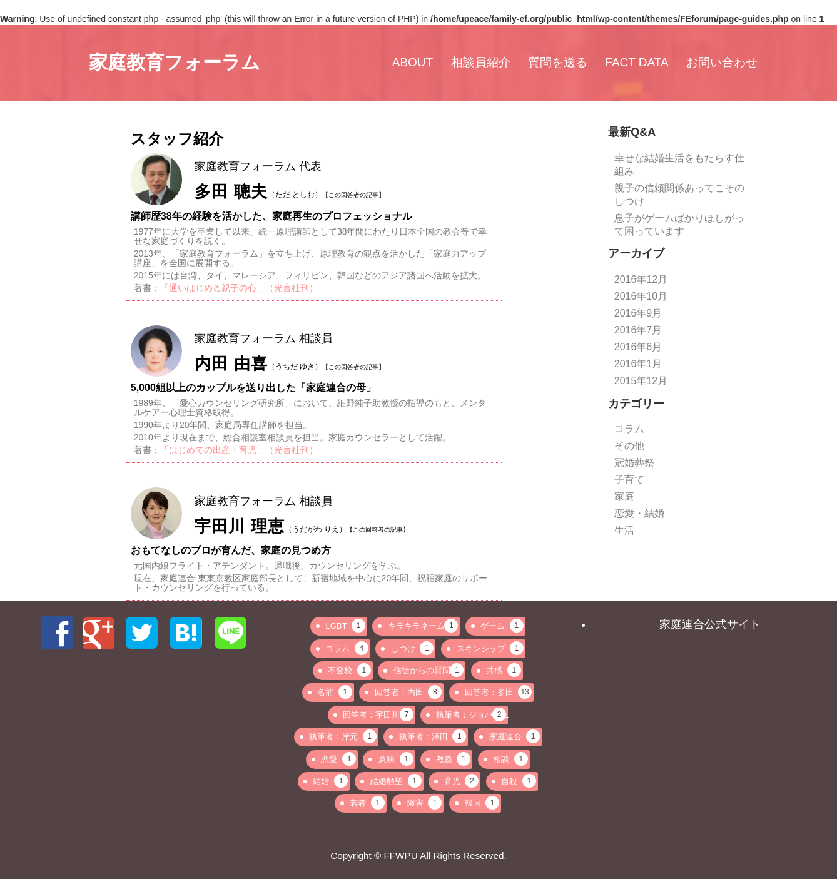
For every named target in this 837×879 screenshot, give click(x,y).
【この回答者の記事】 (353, 194)
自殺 (518, 781)
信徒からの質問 (428, 670)
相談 (510, 759)
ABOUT (412, 62)
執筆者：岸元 (343, 736)
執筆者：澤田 (433, 736)
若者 (367, 803)
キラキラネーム (423, 626)
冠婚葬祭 (634, 462)
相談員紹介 (480, 62)
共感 (503, 670)
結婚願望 (396, 781)
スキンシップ (490, 648)
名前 (334, 692)
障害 (424, 803)
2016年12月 (640, 279)
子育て (629, 479)
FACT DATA (636, 62)
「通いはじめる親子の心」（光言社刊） (239, 288)
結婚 (330, 781)
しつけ (412, 648)
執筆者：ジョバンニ (472, 714)
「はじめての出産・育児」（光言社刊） (239, 450)
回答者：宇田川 (378, 714)
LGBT (345, 626)
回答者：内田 (408, 692)
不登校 (349, 670)
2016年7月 (638, 330)
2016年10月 (640, 296)
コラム (629, 429)
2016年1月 (638, 363)
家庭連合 (514, 736)
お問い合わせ (722, 62)
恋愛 (338, 759)
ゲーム (502, 626)
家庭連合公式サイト (710, 624)
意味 (395, 759)
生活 (624, 530)
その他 (629, 445)
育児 (461, 781)
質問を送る (557, 62)
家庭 (624, 496)
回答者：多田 (498, 692)
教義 (453, 759)
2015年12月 (640, 380)
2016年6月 (638, 347)
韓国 (482, 803)
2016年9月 (638, 313)
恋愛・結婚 (639, 513)
